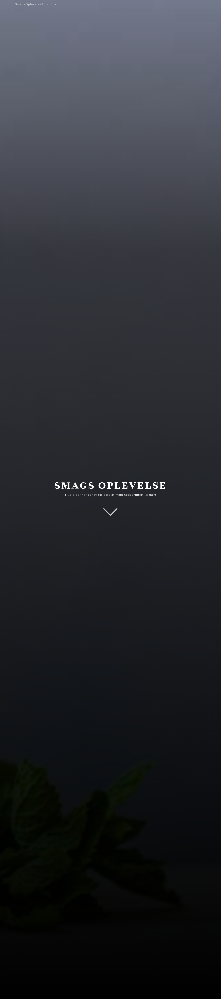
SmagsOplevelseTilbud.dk (36, 4)
